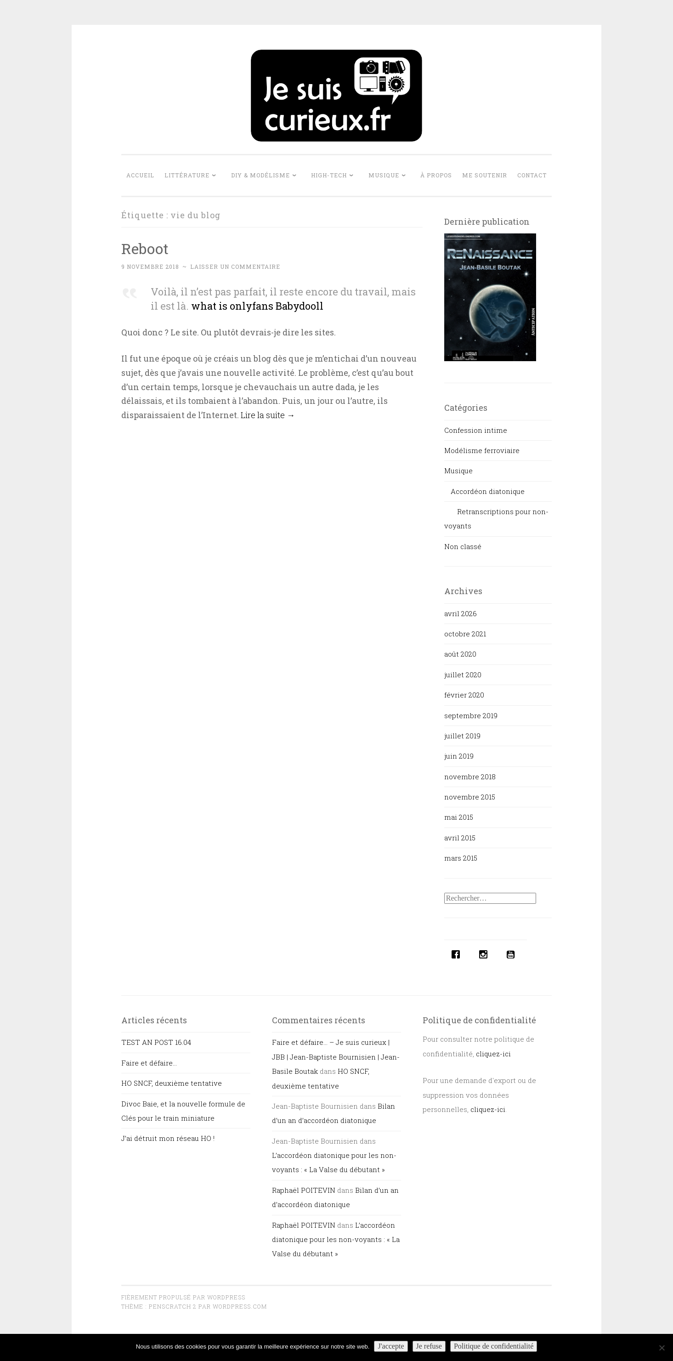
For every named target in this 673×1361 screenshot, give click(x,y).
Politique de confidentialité (493, 1346)
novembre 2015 (469, 796)
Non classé (462, 546)
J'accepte (391, 1346)
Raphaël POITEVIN (303, 1190)
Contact (532, 175)
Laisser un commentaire (235, 266)
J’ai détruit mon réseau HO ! (168, 1138)
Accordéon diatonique (488, 491)
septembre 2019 (471, 715)
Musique (383, 175)
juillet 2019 (462, 735)
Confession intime (475, 430)
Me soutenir (484, 175)
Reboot (145, 248)
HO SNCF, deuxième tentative (171, 1083)
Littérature (186, 175)
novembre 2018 (470, 776)
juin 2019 (459, 755)
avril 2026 (460, 613)
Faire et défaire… (149, 1062)
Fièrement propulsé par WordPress (183, 1297)
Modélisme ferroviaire (482, 450)
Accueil (140, 175)
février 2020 (464, 694)
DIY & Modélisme (260, 175)
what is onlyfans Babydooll (257, 305)
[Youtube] (513, 954)
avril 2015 (459, 837)
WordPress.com (240, 1306)
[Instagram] (485, 954)
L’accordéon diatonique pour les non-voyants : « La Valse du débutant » (336, 1239)
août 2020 (460, 653)
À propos (436, 175)
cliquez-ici (493, 1053)
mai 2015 (458, 817)
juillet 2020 (462, 674)
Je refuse (429, 1346)
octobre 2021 (465, 633)
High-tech (329, 175)
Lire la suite (268, 414)
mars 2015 (460, 857)
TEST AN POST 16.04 (156, 1042)
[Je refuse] (661, 1347)
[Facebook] (458, 954)
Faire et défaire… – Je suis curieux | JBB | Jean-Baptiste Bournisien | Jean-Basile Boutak (336, 1057)
